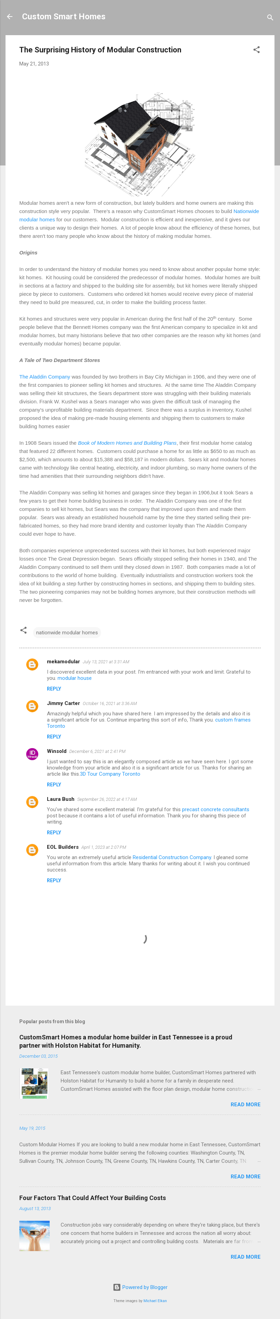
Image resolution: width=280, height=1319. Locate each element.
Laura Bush (60, 799)
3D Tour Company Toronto (110, 774)
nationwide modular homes (67, 633)
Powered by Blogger (140, 1287)
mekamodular (63, 661)
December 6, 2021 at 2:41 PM (97, 751)
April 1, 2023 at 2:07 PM (103, 847)
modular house (75, 678)
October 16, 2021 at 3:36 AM (110, 703)
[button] (256, 51)
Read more (246, 1104)
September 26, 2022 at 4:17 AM (107, 799)
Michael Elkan (155, 1301)
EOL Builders (63, 847)
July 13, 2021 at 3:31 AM (106, 661)
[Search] (270, 18)
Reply (54, 689)
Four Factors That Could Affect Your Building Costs (92, 1197)
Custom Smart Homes (64, 16)
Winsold (57, 751)
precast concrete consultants (215, 809)
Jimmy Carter (63, 703)
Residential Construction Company (172, 857)
